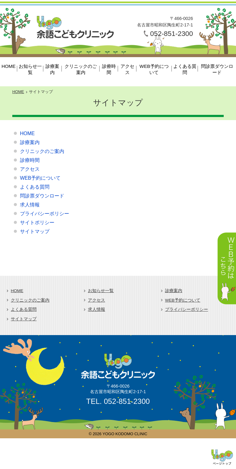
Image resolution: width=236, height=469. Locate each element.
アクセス (127, 69)
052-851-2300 (171, 33)
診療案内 (52, 69)
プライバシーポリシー (44, 213)
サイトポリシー (37, 222)
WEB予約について (154, 69)
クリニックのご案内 (81, 69)
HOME (9, 66)
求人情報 (30, 204)
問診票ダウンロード (217, 69)
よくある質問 (184, 69)
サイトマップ (34, 231)
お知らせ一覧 (30, 69)
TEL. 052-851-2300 (118, 401)
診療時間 (109, 69)
